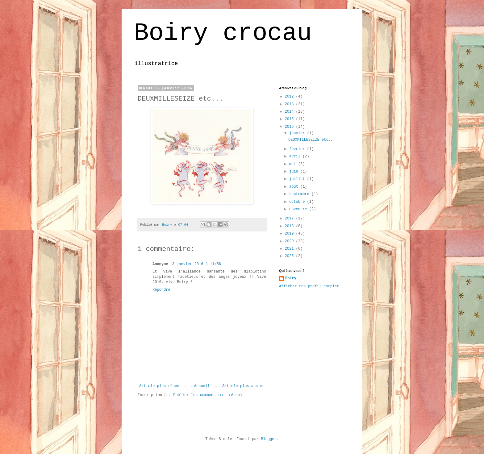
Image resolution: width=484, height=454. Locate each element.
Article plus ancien (243, 386)
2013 (290, 104)
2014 (290, 112)
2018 (290, 226)
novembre (299, 209)
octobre (298, 202)
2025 (290, 256)
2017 (290, 218)
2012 (290, 96)
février (298, 149)
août (294, 187)
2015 (290, 119)
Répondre (161, 290)
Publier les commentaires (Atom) (207, 395)
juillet (298, 179)
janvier (298, 133)
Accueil (202, 386)
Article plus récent (160, 386)
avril (295, 156)
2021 (290, 249)
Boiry (290, 278)
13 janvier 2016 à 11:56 (195, 264)
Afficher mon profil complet (309, 286)
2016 (290, 127)
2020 (290, 241)
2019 (290, 233)
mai (293, 164)
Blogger (268, 439)
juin (294, 171)
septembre (300, 194)
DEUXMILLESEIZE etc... (311, 140)
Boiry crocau (223, 33)
